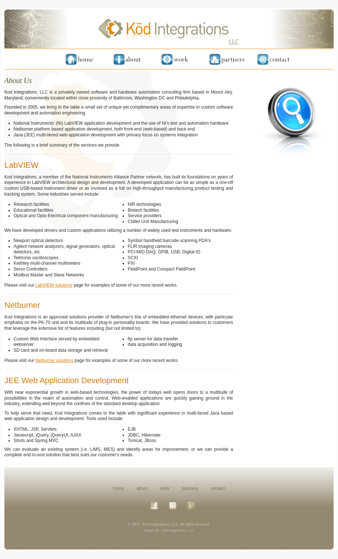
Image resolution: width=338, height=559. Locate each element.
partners (190, 488)
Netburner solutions (54, 360)
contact (218, 488)
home (118, 488)
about (142, 488)
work (164, 488)
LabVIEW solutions (53, 285)
